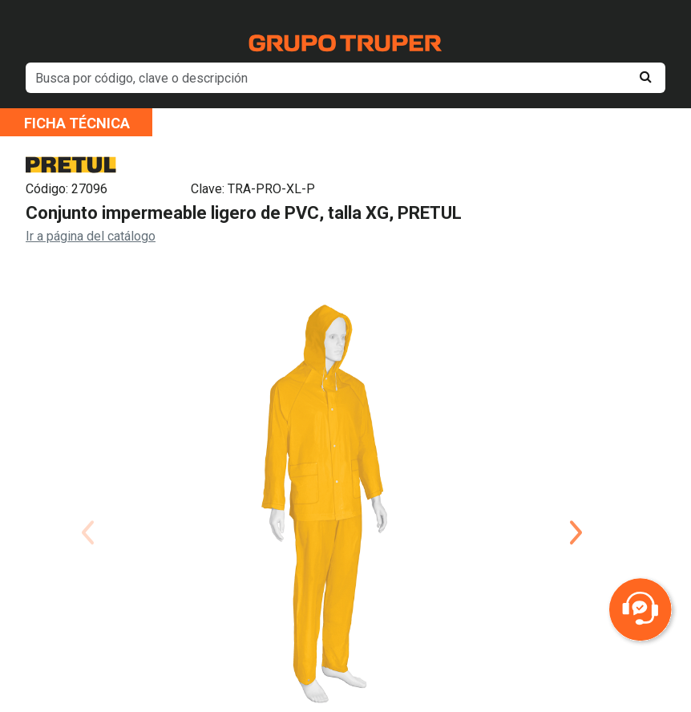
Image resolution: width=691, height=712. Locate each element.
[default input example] (345, 78)
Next (576, 513)
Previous (87, 513)
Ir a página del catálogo (91, 236)
